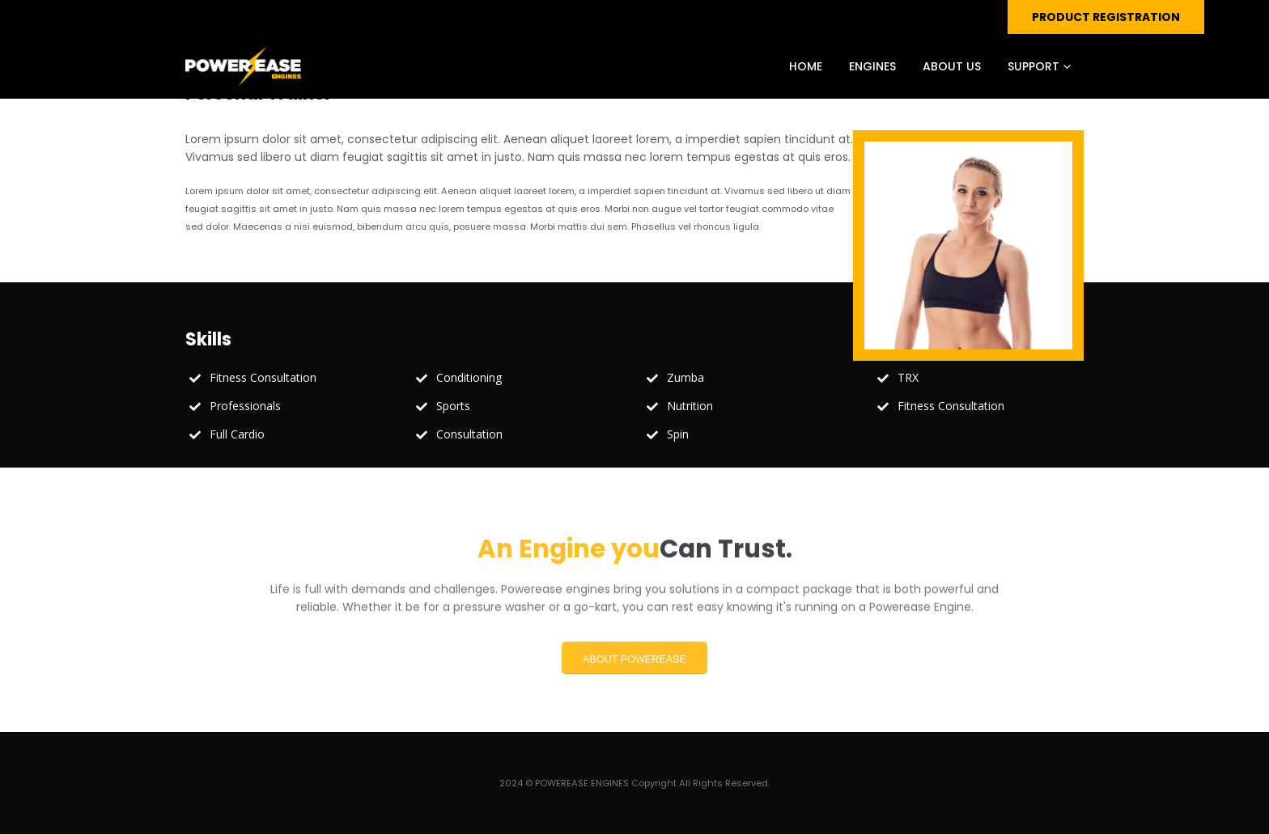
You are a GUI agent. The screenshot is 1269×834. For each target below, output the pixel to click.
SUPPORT (1033, 66)
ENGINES (872, 66)
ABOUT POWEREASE (634, 667)
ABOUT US (952, 66)
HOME (805, 66)
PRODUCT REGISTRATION (1106, 17)
